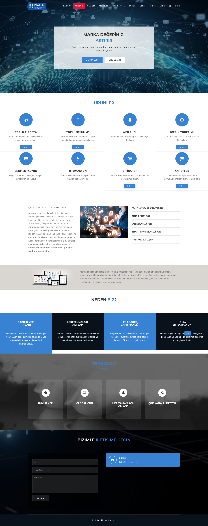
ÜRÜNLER (91, 6)
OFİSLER (132, 6)
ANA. (66, 6)
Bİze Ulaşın (115, 60)
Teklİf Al (79, 6)
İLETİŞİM (143, 6)
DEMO (153, 6)
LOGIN (162, 6)
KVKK (177, 6)
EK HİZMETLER (118, 6)
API (188, 333)
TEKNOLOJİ (104, 6)
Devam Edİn (92, 60)
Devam (26, 147)
